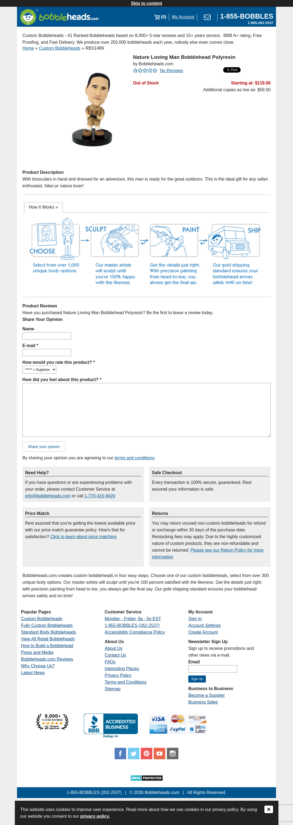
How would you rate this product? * (58, 362)
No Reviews (171, 70)
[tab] (43, 207)
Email (194, 662)
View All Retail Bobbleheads (48, 639)
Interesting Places (122, 668)
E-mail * (30, 345)
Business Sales (203, 702)
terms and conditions (135, 458)
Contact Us (115, 655)
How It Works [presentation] (43, 207)
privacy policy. (95, 816)
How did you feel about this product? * (61, 379)
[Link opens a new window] (246, 17)
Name (28, 329)
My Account (183, 17)
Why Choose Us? (38, 666)
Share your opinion (44, 446)
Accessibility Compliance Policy (135, 632)
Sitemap (113, 689)
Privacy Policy (118, 675)
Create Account (203, 632)
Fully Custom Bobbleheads (47, 625)
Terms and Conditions (125, 682)
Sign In (195, 618)
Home (28, 48)
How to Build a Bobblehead (47, 645)
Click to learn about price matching (83, 536)
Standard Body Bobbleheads (48, 632)
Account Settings (204, 625)
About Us (113, 648)
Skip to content (146, 3)
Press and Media (37, 652)
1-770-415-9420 (99, 496)
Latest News (33, 672)
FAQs (110, 662)
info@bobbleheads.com (47, 496)
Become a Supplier (206, 695)
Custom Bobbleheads (59, 48)
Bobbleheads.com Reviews (47, 659)
